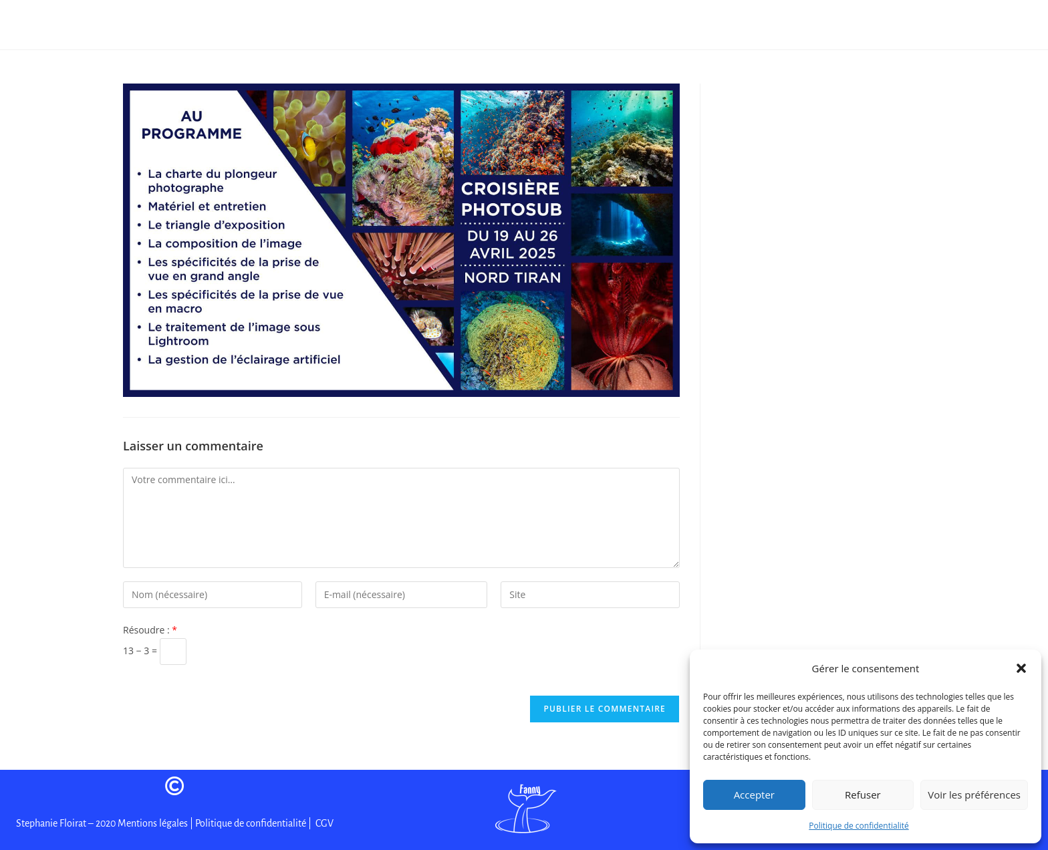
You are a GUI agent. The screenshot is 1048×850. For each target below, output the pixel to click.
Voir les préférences (974, 794)
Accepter (754, 794)
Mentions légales (154, 823)
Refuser (863, 794)
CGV (323, 823)
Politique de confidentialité (858, 825)
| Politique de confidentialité (248, 823)
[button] (1021, 668)
